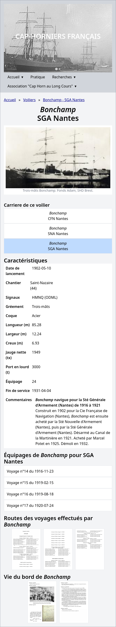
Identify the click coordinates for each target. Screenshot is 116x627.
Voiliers (29, 99)
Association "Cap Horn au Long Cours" (42, 86)
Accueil (15, 76)
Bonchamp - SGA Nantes (64, 99)
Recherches (64, 76)
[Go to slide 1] (56, 69)
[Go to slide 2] (60, 69)
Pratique (37, 76)
